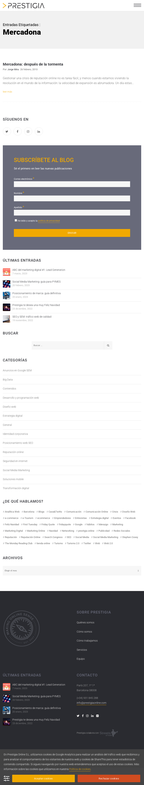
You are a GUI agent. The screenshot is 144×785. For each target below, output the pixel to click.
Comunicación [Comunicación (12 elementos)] (73, 511)
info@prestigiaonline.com (91, 702)
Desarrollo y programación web (21, 397)
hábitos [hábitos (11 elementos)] (90, 524)
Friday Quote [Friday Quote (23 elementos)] (48, 524)
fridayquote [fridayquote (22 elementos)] (65, 524)
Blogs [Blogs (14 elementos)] (41, 511)
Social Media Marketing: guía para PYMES (36, 281)
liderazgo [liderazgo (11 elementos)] (103, 524)
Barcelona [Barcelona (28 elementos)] (29, 511)
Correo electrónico (24, 179)
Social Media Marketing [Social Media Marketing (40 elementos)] (105, 537)
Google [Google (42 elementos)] (78, 524)
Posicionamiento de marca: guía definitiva (36, 293)
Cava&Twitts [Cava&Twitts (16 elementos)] (55, 511)
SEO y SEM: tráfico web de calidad (31, 316)
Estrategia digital (12, 415)
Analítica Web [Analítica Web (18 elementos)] (12, 511)
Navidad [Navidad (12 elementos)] (53, 530)
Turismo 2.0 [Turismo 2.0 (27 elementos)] (73, 543)
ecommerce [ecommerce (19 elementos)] (43, 518)
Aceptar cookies (43, 778)
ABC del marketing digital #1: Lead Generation (38, 269)
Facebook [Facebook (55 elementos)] (130, 518)
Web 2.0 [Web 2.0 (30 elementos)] (108, 543)
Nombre (19, 193)
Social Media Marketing (16, 470)
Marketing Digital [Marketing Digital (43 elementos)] (14, 530)
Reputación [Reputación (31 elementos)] (11, 537)
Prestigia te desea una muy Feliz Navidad (36, 305)
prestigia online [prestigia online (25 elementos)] (86, 530)
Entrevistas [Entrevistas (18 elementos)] (81, 518)
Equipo (81, 658)
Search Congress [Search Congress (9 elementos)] (53, 537)
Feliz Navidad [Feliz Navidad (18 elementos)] (12, 524)
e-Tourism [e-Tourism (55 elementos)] (27, 518)
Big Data (8, 379)
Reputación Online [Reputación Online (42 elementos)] (30, 537)
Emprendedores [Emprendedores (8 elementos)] (62, 518)
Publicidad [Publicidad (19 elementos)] (104, 530)
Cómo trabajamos (87, 640)
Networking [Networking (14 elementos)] (68, 530)
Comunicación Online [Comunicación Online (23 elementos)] (97, 511)
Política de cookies (80, 769)
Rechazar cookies (109, 778)
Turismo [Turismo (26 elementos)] (58, 543)
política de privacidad (49, 220)
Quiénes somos (85, 622)
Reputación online (13, 452)
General (7, 424)
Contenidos (9, 388)
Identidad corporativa (15, 433)
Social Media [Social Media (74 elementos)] (82, 537)
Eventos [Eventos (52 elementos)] (117, 518)
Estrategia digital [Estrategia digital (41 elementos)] (100, 518)
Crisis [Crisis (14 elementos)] (115, 511)
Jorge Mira (13, 69)
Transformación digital (16, 488)
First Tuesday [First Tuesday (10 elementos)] (30, 524)
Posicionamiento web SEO (18, 442)
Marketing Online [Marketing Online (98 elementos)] (36, 530)
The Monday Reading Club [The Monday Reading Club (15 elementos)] (18, 543)
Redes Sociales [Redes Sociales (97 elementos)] (122, 530)
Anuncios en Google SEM (17, 370)
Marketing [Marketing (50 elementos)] (117, 524)
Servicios (82, 649)
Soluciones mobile (13, 479)
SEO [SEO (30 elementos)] (69, 537)
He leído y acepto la (39, 221)
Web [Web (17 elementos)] (97, 543)
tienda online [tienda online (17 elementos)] (43, 543)
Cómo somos (84, 631)
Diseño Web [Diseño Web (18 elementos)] (128, 511)
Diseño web (9, 406)
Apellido (19, 207)
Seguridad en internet (15, 461)
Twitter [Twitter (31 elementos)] (87, 543)
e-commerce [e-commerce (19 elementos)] (11, 518)
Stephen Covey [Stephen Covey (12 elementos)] (130, 537)
